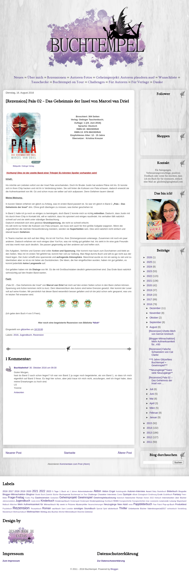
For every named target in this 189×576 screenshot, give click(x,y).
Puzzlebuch (7, 509)
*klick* (96, 322)
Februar (154, 412)
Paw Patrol (157, 504)
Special (99, 509)
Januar (153, 417)
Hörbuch (158, 498)
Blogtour (30, 494)
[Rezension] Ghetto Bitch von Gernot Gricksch (162, 332)
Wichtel (62, 512)
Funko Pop (29, 498)
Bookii (37, 494)
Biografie (182, 491)
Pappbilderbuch (143, 504)
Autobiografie (121, 491)
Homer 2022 (149, 498)
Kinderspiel (84, 501)
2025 (150, 262)
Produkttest (180, 504)
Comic (119, 494)
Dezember (155, 308)
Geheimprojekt (68, 497)
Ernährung (152, 494)
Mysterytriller (81, 504)
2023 (150, 271)
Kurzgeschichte (125, 501)
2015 (150, 423)
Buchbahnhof (21, 367)
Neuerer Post (13, 452)
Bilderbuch (172, 491)
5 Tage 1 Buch (59, 491)
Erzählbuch (167, 494)
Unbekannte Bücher (137, 508)
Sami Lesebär (67, 509)
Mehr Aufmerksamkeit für (30, 504)
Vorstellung (182, 509)
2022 (150, 276)
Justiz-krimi (35, 501)
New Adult (122, 504)
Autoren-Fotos (81, 77)
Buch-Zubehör (46, 494)
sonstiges (78, 508)
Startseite (69, 452)
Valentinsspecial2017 (156, 508)
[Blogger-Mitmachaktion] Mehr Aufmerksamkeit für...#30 (162, 341)
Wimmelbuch (71, 512)
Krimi (116, 501)
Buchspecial (64, 494)
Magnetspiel (181, 501)
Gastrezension (42, 497)
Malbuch (6, 504)
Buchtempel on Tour (68, 82)
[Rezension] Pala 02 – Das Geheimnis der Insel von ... (161, 380)
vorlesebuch (172, 509)
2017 (150, 299)
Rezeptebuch (36, 509)
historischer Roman (134, 498)
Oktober (154, 317)
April (152, 403)
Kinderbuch (47, 500)
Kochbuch (109, 501)
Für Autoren (118, 82)
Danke (158, 82)
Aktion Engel (108, 491)
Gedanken (54, 498)
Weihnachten (33, 511)
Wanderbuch (8, 512)
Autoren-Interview (136, 491)
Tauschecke (40, 82)
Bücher (56, 494)
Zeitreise (89, 512)
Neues (18, 77)
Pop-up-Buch (168, 504)
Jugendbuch (26, 335)
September (155, 322)
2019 (150, 290)
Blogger (114, 569)
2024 (150, 266)
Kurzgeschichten (139, 501)
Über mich (35, 77)
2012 (150, 437)
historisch (120, 498)
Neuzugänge (110, 504)
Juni (152, 393)
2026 (150, 257)
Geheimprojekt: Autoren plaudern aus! (125, 77)
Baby (154, 491)
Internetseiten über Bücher (174, 498)
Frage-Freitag (16, 497)
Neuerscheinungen (95, 504)
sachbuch (56, 508)
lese (147, 501)
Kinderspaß (75, 501)
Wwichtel (81, 512)
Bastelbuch (161, 491)
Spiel (105, 509)
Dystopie (127, 494)
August (153, 327)
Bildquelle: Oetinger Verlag (23, 166)
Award (149, 491)
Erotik (160, 494)
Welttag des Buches (49, 512)
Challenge (92, 494)
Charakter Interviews (107, 494)
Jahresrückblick (9, 501)
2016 (16, 335)
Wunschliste (168, 77)
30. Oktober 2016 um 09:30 (43, 367)
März (152, 408)
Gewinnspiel (85, 497)
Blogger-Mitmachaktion (14, 494)
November (155, 313)
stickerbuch (113, 508)
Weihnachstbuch (19, 512)
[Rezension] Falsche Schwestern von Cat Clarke (161, 352)
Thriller (123, 508)
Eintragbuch (143, 494)
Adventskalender (85, 491)
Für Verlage (140, 82)
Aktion (97, 491)
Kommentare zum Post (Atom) (75, 464)
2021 (150, 280)
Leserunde (164, 501)
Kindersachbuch (62, 501)
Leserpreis (154, 501)
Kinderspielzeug (97, 501)
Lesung (172, 501)
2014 (150, 427)
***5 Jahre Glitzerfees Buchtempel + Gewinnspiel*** (160, 362)
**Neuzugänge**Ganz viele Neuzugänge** (161, 371)
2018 (150, 294)
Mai (151, 398)
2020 (150, 285)
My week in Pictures (66, 504)
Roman (46, 508)
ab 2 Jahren (72, 491)
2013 (150, 432)
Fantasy (177, 494)
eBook (134, 494)
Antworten (19, 392)
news (131, 504)
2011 (150, 442)
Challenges (96, 82)
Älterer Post (125, 452)
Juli (151, 389)
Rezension (38, 335)
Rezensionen (56, 77)
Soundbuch (90, 508)
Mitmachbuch (50, 504)
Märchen (13, 504)
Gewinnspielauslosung (104, 497)
